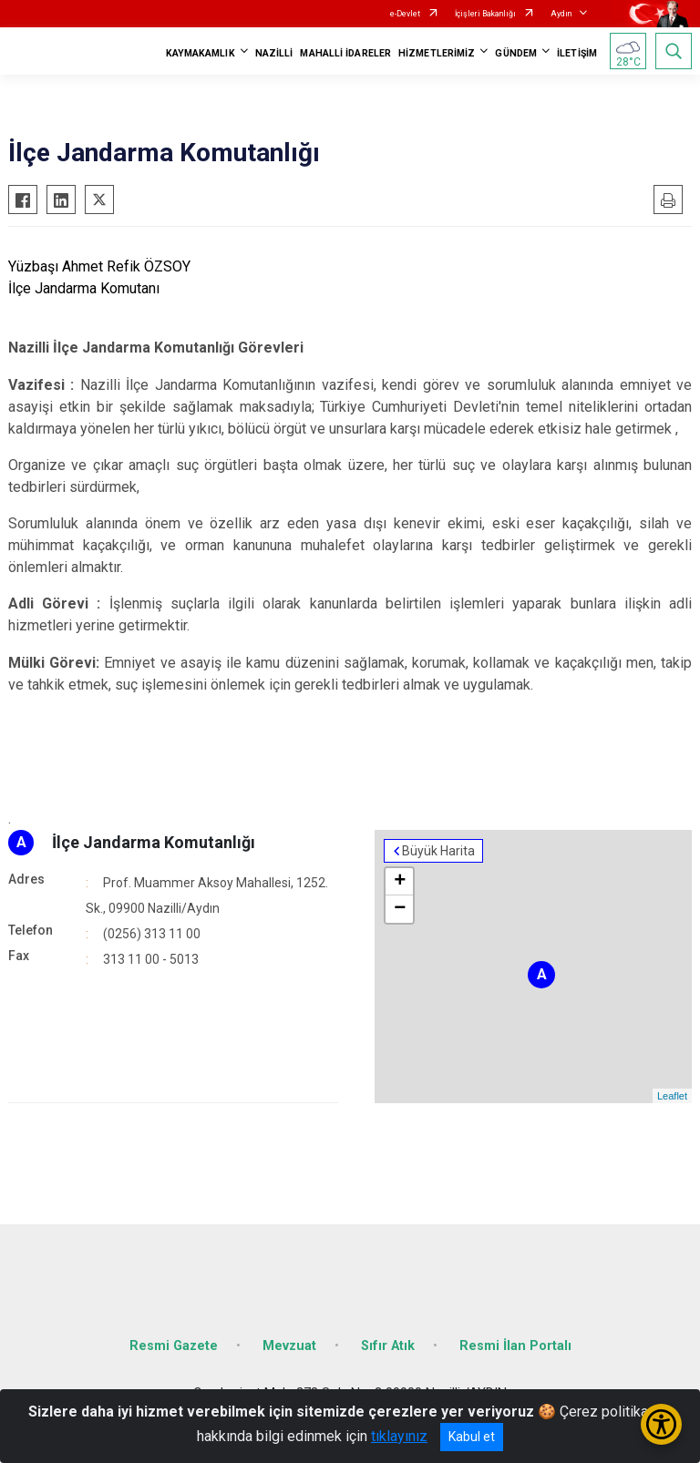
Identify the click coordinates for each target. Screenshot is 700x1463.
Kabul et (471, 1436)
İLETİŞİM (577, 53)
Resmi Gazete (173, 1346)
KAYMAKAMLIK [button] (200, 53)
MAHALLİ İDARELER (345, 53)
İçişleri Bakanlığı (485, 13)
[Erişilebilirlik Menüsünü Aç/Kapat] (661, 1424)
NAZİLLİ (274, 53)
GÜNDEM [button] (516, 53)
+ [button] (400, 881)
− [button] (400, 909)
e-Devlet (405, 13)
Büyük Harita (438, 851)
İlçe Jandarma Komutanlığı (153, 842)
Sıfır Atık (388, 1346)
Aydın (561, 13)
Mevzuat (289, 1346)
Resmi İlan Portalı (515, 1346)
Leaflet (672, 1095)
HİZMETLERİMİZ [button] (436, 53)
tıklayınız (399, 1436)
